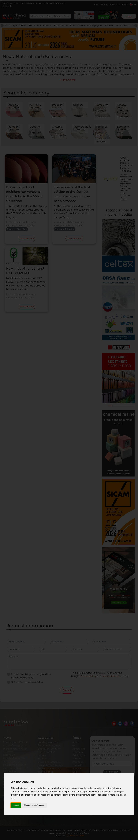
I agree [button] (16, 805)
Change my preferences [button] (34, 805)
